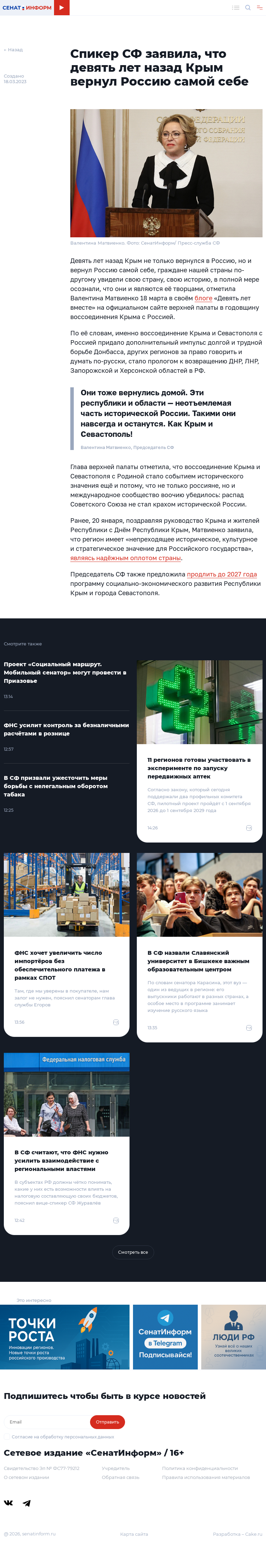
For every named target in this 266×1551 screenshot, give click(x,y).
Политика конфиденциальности (200, 1468)
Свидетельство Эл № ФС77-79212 (41, 1468)
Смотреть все (133, 1252)
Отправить (107, 1422)
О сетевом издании (26, 1477)
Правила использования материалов (206, 1477)
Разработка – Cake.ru (238, 1534)
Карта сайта (134, 1534)
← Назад (13, 49)
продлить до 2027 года (222, 574)
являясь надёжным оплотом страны (125, 558)
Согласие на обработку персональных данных (63, 1436)
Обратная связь (120, 1477)
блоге (203, 298)
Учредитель (116, 1468)
